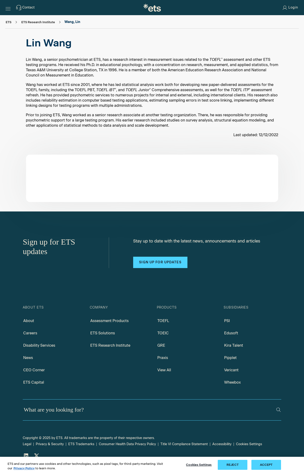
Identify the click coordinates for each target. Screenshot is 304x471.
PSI (227, 320)
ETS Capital (33, 382)
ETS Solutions (102, 333)
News (28, 357)
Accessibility (221, 444)
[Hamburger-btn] (8, 7)
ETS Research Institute (110, 345)
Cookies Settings (249, 444)
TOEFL (163, 320)
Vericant (231, 370)
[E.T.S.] (152, 7)
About (28, 320)
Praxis (162, 357)
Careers (30, 333)
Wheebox (232, 382)
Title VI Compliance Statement (184, 444)
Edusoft (231, 333)
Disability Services (39, 345)
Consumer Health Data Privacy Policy (127, 444)
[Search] (278, 410)
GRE (161, 345)
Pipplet (230, 357)
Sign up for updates (160, 262)
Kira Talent (233, 345)
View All (164, 370)
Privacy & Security (50, 444)
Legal (27, 444)
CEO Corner (34, 370)
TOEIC (163, 333)
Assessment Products (109, 320)
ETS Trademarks (81, 444)
